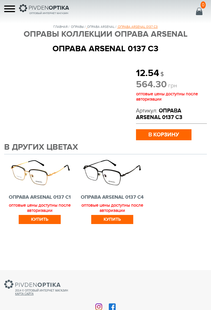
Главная (60, 27)
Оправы (77, 27)
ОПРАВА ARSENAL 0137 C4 (112, 197)
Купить (39, 219)
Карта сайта (24, 293)
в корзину (163, 134)
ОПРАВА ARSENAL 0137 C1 (40, 197)
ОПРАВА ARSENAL (101, 27)
